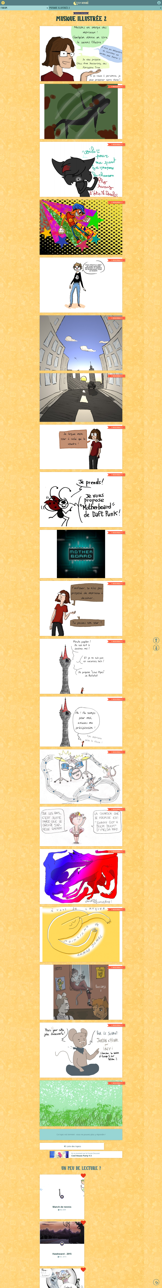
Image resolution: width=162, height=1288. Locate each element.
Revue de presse (107, 1273)
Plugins (122, 1273)
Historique (90, 1273)
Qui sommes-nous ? (71, 1273)
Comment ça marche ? (34, 1273)
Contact (134, 1273)
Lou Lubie (85, 1283)
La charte (54, 1273)
